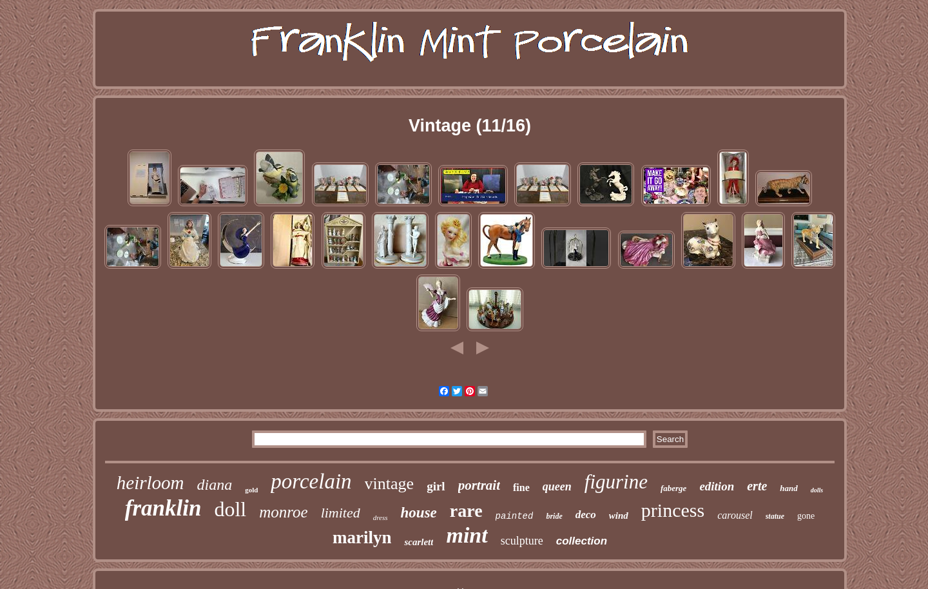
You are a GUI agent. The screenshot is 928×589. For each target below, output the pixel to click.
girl (436, 486)
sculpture (522, 540)
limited (340, 513)
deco (585, 514)
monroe (283, 512)
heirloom (150, 482)
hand (788, 488)
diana (214, 484)
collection (581, 541)
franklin (163, 508)
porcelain (311, 481)
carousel (735, 515)
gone (806, 516)
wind (618, 515)
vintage (389, 483)
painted (515, 516)
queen (557, 486)
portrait (479, 485)
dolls (817, 490)
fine (521, 487)
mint (466, 535)
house (419, 513)
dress (380, 517)
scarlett (418, 542)
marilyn (362, 537)
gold (251, 490)
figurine (616, 481)
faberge (673, 488)
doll (230, 509)
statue (775, 516)
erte (757, 486)
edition (716, 486)
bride (554, 516)
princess (672, 510)
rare (466, 511)
